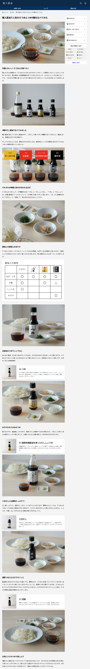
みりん (79, 58)
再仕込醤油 (70, 55)
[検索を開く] (81, 3)
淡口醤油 (80, 49)
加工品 (12, 12)
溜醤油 (79, 55)
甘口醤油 (69, 52)
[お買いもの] (85, 3)
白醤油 (68, 49)
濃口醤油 (80, 52)
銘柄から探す (76, 62)
